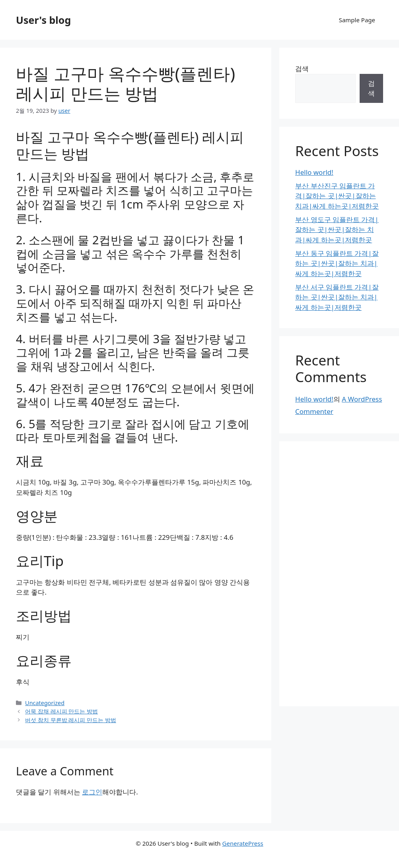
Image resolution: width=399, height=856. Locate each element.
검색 (302, 68)
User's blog (43, 20)
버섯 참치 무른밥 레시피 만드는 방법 (70, 720)
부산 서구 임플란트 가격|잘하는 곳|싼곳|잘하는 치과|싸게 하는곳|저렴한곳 (337, 297)
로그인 (92, 791)
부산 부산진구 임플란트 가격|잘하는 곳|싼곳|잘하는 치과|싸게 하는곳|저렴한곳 (337, 196)
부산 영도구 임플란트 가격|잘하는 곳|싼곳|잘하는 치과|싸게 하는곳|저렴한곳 (337, 229)
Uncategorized (44, 703)
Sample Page (357, 20)
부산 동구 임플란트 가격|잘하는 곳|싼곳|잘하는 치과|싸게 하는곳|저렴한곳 (337, 263)
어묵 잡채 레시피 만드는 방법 (61, 711)
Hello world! (314, 172)
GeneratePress (242, 843)
